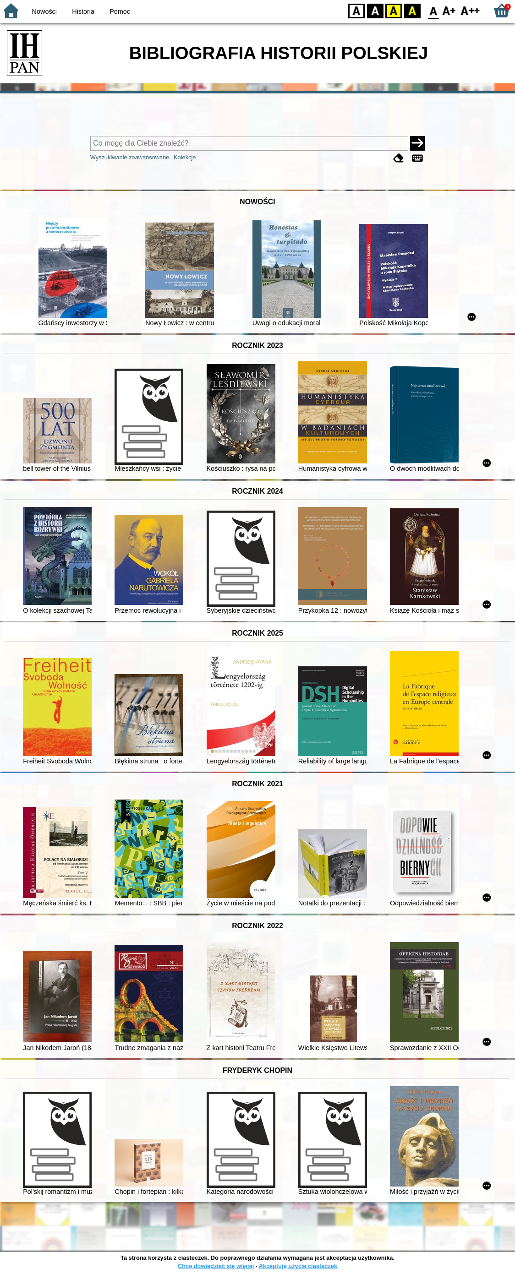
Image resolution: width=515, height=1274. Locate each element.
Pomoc (120, 11)
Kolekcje (185, 157)
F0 (433, 10)
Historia (83, 11)
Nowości (44, 11)
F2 (470, 10)
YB (393, 10)
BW (375, 10)
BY (412, 10)
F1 (449, 10)
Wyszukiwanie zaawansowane (130, 157)
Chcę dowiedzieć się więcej (216, 1266)
